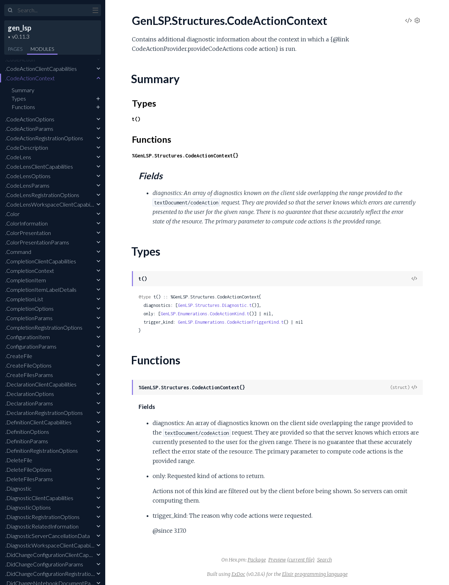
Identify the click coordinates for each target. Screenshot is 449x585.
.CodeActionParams (29, 128)
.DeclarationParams (29, 403)
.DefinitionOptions (27, 431)
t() (136, 119)
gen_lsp (19, 27)
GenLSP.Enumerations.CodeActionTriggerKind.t (230, 322)
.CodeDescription (26, 147)
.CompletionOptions (29, 308)
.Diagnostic (18, 488)
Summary (23, 90)
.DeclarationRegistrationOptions (44, 412)
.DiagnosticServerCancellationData (47, 535)
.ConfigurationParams (30, 346)
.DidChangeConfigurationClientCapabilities (56, 554)
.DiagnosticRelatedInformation (42, 526)
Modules (42, 49)
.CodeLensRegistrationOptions (42, 194)
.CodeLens (18, 157)
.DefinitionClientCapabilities (38, 422)
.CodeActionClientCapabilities (41, 68)
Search (324, 560)
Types (19, 98)
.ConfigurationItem (27, 337)
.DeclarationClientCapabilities (40, 384)
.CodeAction (20, 59)
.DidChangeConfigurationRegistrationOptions (59, 573)
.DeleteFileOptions (28, 469)
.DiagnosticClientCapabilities (39, 498)
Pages (15, 49)
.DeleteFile (18, 460)
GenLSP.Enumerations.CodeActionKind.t (205, 313)
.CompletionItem (25, 280)
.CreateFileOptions (28, 365)
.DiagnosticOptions (28, 507)
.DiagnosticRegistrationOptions (42, 516)
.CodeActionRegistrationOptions (44, 138)
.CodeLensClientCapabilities (39, 166)
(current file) (301, 560)
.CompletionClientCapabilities (40, 261)
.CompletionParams (29, 318)
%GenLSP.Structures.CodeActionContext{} (185, 156)
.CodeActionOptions (29, 119)
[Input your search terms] (52, 10)
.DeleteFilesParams (29, 479)
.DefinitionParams (26, 441)
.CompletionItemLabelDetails (40, 289)
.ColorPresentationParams (37, 242)
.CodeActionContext (30, 78)
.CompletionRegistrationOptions (43, 327)
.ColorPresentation (28, 232)
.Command (18, 251)
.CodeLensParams (27, 185)
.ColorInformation (26, 223)
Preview (277, 560)
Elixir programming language (315, 574)
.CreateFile (18, 355)
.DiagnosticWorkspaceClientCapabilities (53, 545)
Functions (23, 106)
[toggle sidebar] (95, 11)
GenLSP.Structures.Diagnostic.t (215, 305)
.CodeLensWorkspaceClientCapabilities (53, 204)
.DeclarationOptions (29, 393)
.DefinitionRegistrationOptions (41, 450)
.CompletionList (24, 299)
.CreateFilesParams (29, 374)
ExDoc (238, 574)
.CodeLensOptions (28, 176)
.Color (12, 213)
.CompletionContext (29, 270)
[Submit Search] (10, 10)
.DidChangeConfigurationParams (44, 564)
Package (257, 560)
